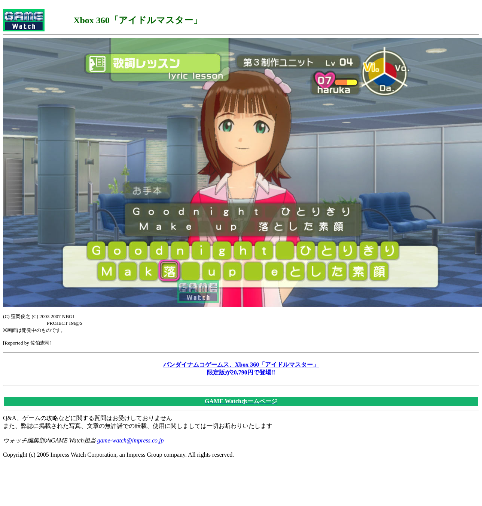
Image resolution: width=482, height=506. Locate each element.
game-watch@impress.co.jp (130, 440)
